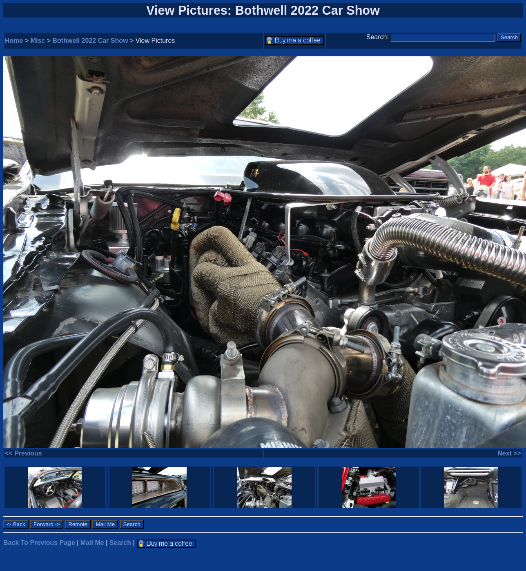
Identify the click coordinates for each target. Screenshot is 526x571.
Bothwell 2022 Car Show (90, 40)
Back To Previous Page (39, 542)
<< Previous (23, 453)
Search (120, 542)
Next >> (509, 453)
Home (14, 40)
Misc (38, 40)
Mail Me (92, 542)
